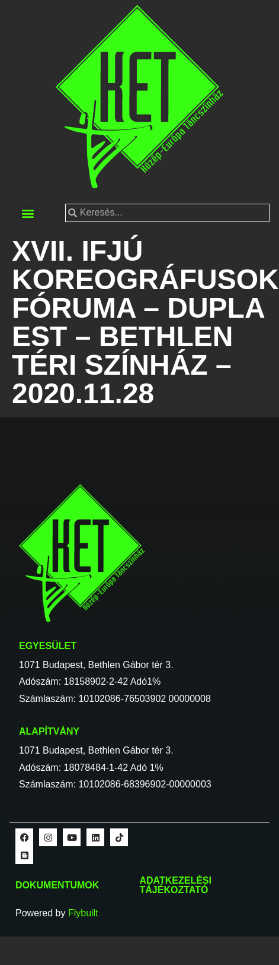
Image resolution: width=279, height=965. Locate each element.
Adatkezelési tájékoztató (175, 885)
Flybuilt (83, 913)
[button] (28, 213)
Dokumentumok (57, 885)
